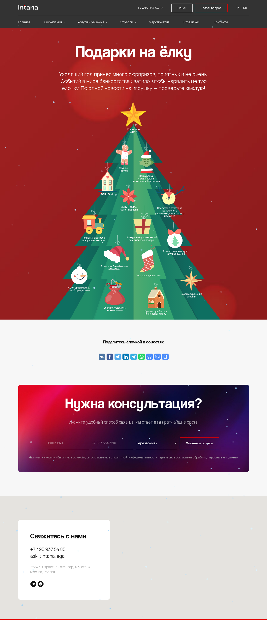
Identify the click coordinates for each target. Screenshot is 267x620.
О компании (53, 22)
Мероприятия (159, 22)
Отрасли (127, 22)
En (237, 8)
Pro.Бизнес (192, 22)
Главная (24, 22)
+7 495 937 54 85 (150, 8)
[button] (211, 8)
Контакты (221, 22)
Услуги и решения (91, 22)
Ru (245, 8)
